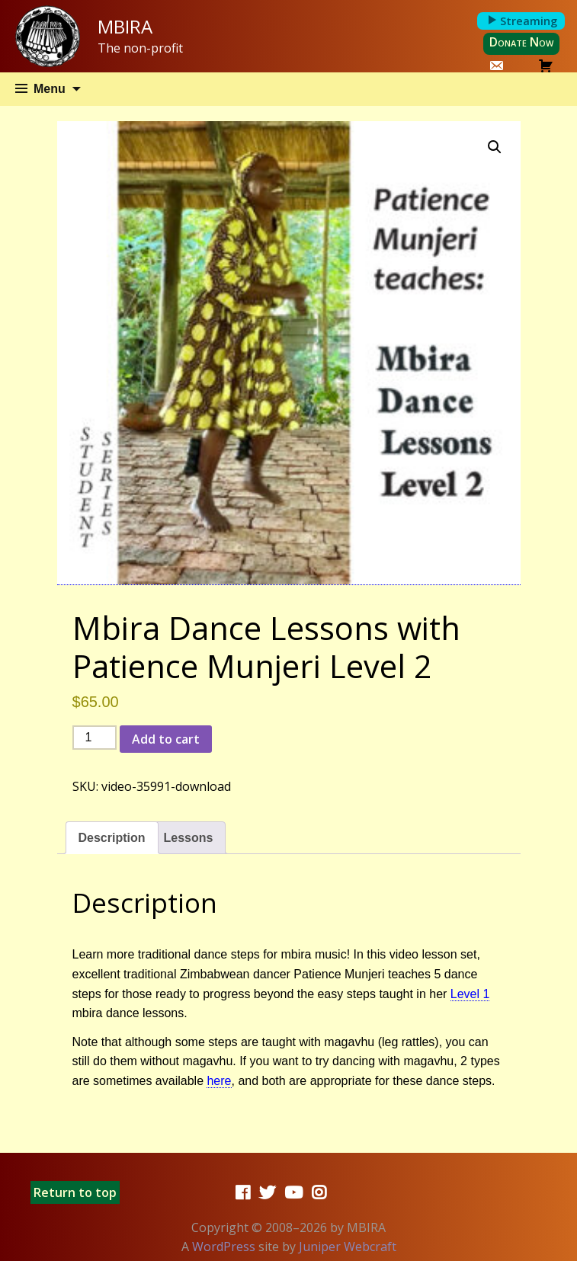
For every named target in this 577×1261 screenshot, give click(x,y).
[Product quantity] (94, 737)
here (219, 1080)
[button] (494, 147)
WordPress (223, 1246)
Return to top (75, 1192)
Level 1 (470, 993)
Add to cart (166, 739)
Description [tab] (112, 837)
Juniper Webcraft (347, 1246)
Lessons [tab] (188, 837)
